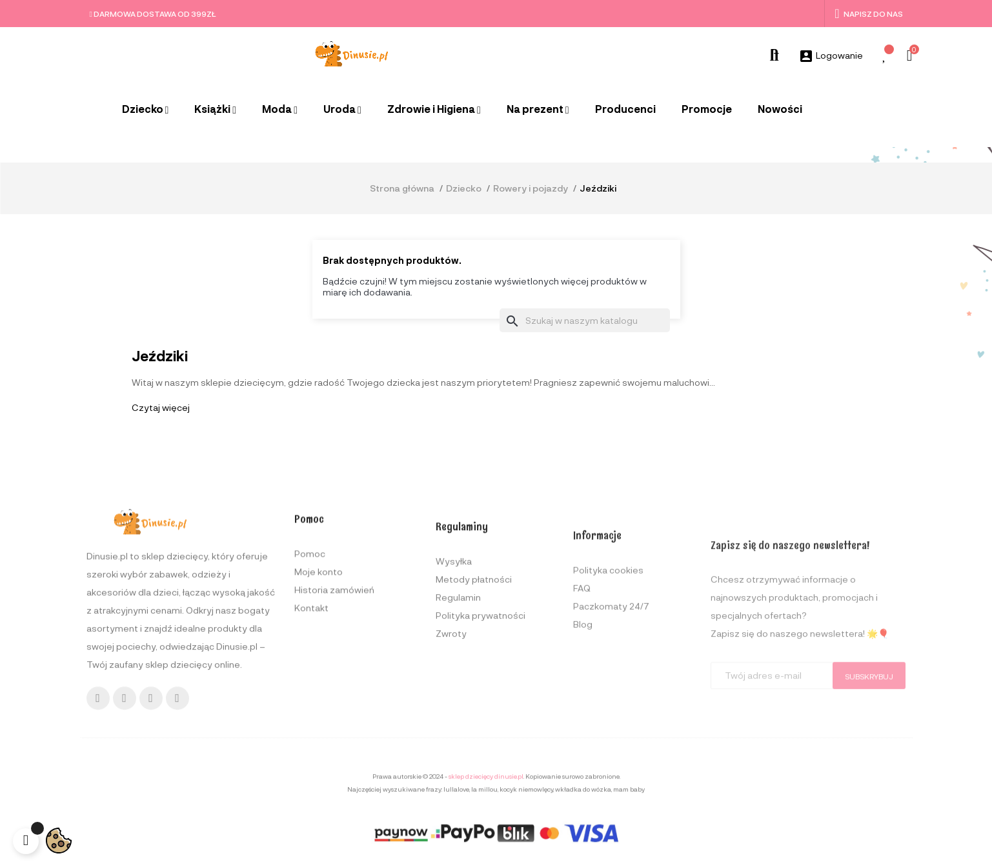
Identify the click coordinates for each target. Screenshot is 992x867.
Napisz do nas (868, 13)
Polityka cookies (608, 713)
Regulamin (458, 732)
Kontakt (311, 731)
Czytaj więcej (161, 407)
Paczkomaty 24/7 (611, 749)
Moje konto (318, 695)
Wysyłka (454, 696)
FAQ (582, 731)
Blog (582, 767)
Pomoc (309, 677)
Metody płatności (474, 714)
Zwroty (451, 768)
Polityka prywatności (480, 750)
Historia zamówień (334, 713)
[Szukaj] (585, 320)
